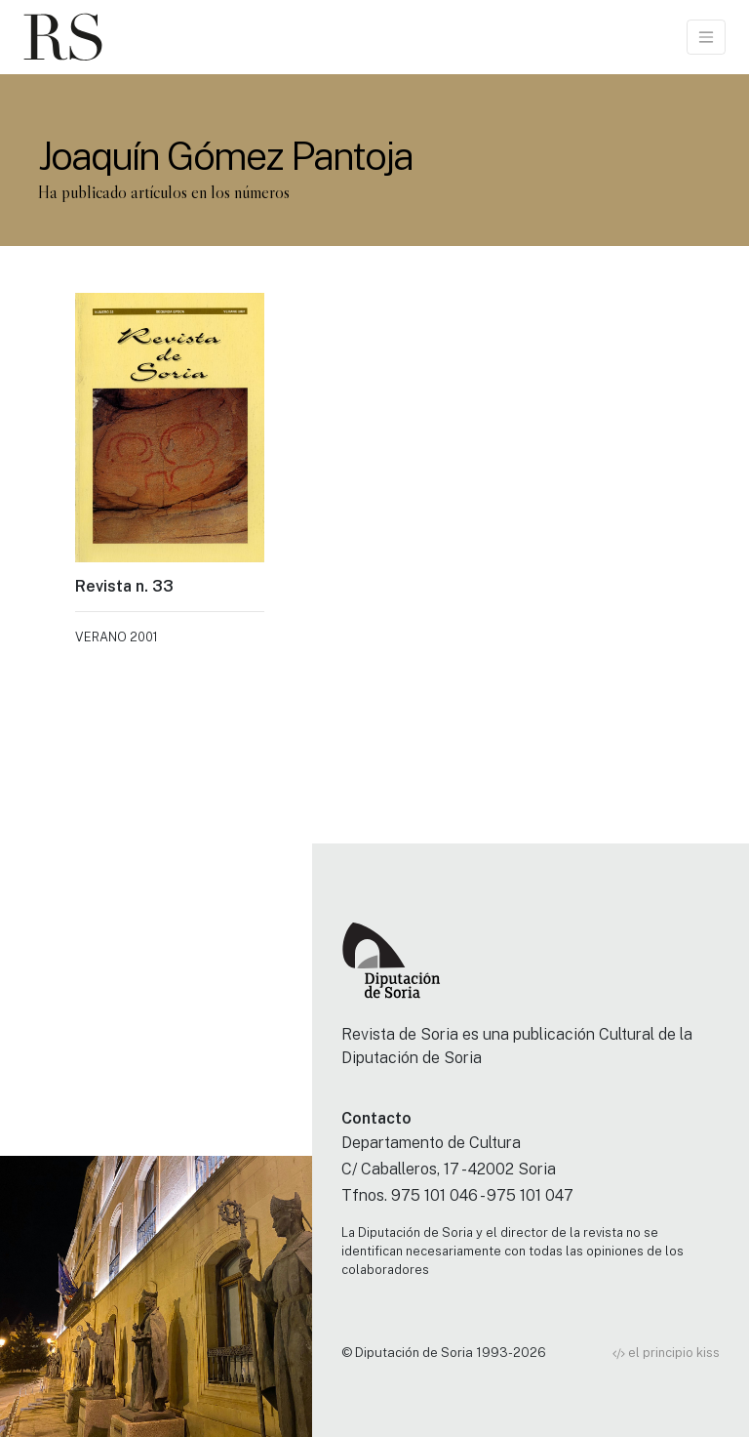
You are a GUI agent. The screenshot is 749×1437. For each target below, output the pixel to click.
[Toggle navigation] (706, 37)
